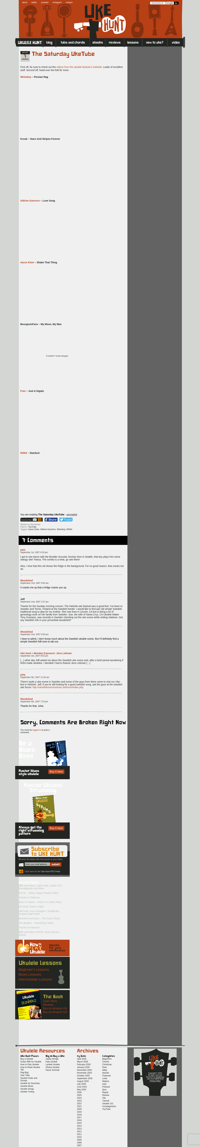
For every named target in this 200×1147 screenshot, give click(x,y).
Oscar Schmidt (52, 1070)
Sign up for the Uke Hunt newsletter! (28, 520)
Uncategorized (109, 1106)
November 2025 (84, 1073)
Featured (106, 1075)
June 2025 (82, 1087)
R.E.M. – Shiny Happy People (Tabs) (38, 893)
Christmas (107, 1064)
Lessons (133, 42)
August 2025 (83, 1081)
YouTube (32, 527)
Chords (105, 1061)
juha (22, 674)
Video (176, 42)
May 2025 (81, 1089)
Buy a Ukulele (26, 1059)
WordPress (160, 1077)
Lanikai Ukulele (53, 1064)
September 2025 (85, 1078)
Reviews (114, 42)
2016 (79, 1120)
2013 (79, 1128)
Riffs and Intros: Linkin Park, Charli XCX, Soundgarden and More (41, 887)
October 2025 (83, 1075)
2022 (79, 1103)
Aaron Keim (33, 529)
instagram (57, 2)
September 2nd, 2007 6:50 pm (34, 634)
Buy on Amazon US (55, 1012)
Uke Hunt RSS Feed (40, 520)
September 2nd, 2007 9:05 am (34, 583)
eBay (104, 1070)
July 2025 (81, 1084)
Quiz (104, 1089)
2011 (79, 1134)
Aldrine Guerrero (30, 200)
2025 (79, 1095)
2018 (79, 1115)
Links (104, 1078)
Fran (23, 391)
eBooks (97, 42)
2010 (79, 1137)
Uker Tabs (25, 1075)
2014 (79, 1126)
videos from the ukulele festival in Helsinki (79, 67)
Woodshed (26, 580)
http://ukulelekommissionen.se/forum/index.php (58, 687)
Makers (105, 1081)
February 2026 (84, 1064)
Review (105, 1095)
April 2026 (81, 1059)
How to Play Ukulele (29, 1064)
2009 (79, 1140)
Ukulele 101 (107, 1103)
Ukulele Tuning (27, 1091)
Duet (104, 1067)
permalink (72, 514)
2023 (79, 1101)
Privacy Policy (155, 1081)
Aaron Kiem (27, 262)
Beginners (107, 1059)
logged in (36, 730)
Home (29, 42)
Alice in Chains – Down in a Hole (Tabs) (40, 902)
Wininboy (25, 77)
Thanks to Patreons (29, 897)
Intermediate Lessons (35, 979)
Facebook (51, 520)
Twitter (66, 520)
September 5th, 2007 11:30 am (34, 677)
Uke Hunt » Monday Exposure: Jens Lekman (46, 653)
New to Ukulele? (154, 42)
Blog (49, 42)
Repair (105, 1092)
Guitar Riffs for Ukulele (30, 1061)
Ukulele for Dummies (30, 1083)
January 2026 (83, 1067)
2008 (79, 1142)
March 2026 (82, 1061)
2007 (79, 1145)
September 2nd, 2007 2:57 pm (34, 602)
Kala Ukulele (51, 1061)
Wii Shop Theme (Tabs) (31, 906)
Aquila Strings (52, 1059)
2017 (79, 1117)
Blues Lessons (30, 974)
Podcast (106, 1087)
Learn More (50, 1001)
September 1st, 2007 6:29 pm (34, 552)
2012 (79, 1131)
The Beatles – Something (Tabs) (36, 923)
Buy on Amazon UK (55, 1008)
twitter (34, 2)
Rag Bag (24, 1072)
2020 (79, 1109)
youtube (44, 2)
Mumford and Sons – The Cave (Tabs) (39, 918)
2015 (79, 1123)
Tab (104, 1098)
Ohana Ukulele (52, 1067)
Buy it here (56, 771)
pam (22, 549)
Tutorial (105, 1101)
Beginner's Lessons (34, 969)
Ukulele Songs (27, 1089)
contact (69, 2)
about (24, 2)
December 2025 (84, 1070)
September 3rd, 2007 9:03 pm (34, 656)
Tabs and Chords (73, 42)
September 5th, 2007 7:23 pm (34, 701)
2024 (79, 1098)
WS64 (23, 453)
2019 (79, 1112)
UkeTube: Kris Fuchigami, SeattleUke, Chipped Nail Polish (39, 912)
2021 (79, 1106)
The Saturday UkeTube (63, 54)
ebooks (105, 1073)
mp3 (104, 1084)
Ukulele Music (26, 1086)
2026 (79, 1092)
